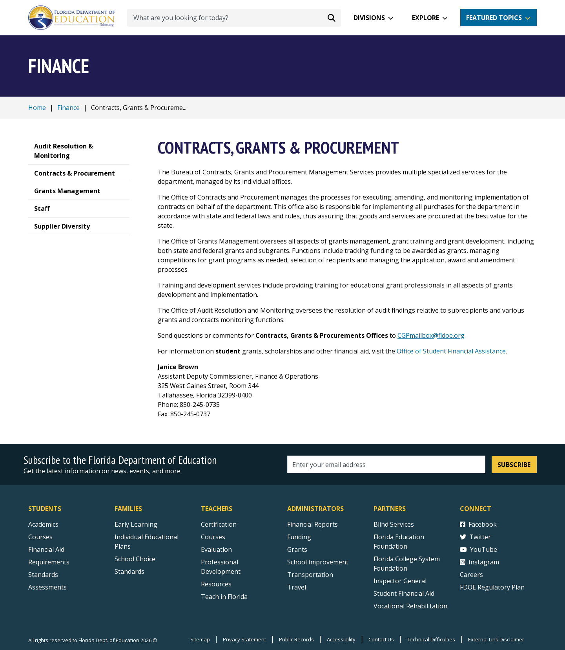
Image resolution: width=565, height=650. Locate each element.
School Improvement (317, 562)
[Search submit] (331, 18)
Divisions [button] (369, 17)
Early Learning (136, 524)
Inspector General (400, 581)
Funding (299, 537)
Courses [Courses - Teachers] (213, 537)
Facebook (478, 524)
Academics (43, 524)
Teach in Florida (224, 596)
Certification (219, 524)
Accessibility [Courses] (341, 639)
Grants (297, 549)
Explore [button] (425, 17)
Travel (296, 587)
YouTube (478, 549)
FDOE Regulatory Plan (492, 587)
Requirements (48, 562)
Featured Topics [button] (494, 17)
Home (37, 107)
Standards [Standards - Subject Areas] (43, 574)
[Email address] (386, 464)
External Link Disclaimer (496, 639)
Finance (68, 107)
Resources (216, 584)
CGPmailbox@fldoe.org (431, 335)
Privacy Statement (244, 639)
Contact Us (381, 639)
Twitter (475, 537)
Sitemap (200, 639)
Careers (471, 574)
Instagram (479, 562)
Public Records (296, 639)
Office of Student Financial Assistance (451, 351)
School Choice (135, 559)
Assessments (47, 587)
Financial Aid (46, 549)
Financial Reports (312, 524)
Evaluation (216, 549)
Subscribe (514, 464)
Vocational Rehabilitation (410, 606)
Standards (129, 571)
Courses (40, 537)
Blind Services (394, 524)
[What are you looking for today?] (234, 18)
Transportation (310, 574)
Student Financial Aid (404, 593)
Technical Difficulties (431, 639)
